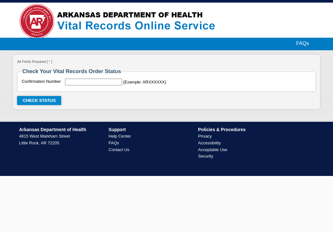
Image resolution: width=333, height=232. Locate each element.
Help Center (120, 136)
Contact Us (119, 149)
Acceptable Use (212, 149)
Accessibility (209, 142)
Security (205, 156)
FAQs (302, 43)
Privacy (205, 136)
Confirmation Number (41, 81)
